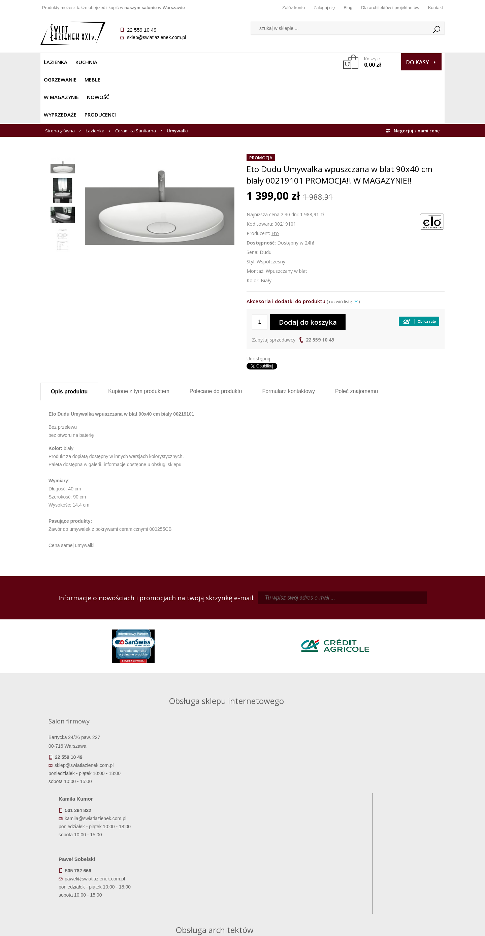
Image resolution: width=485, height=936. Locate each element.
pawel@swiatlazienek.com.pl (195, 753)
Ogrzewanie (121, 62)
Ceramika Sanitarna (135, 78)
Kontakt (435, 7)
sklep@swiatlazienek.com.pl (156, 37)
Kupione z (138, 339)
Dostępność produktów (91, 853)
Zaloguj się (324, 7)
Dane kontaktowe (394, 844)
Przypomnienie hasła (293, 863)
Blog (348, 7)
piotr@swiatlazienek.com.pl (353, 693)
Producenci (300, 62)
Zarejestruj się (293, 853)
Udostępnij (258, 306)
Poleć (356, 339)
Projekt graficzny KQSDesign (348, 926)
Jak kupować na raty (192, 863)
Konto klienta (293, 872)
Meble (154, 62)
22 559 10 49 (320, 287)
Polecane (216, 339)
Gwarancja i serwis (90, 872)
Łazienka (55, 62)
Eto (275, 180)
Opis (69, 339)
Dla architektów (394, 863)
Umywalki (177, 78)
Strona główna (60, 78)
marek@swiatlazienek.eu (350, 728)
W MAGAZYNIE (187, 62)
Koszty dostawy (90, 863)
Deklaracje (91, 891)
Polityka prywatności (192, 872)
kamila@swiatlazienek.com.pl (196, 693)
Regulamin (192, 844)
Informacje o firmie (394, 853)
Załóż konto (293, 7)
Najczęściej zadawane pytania (192, 853)
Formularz (288, 339)
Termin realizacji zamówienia (91, 844)
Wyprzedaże (260, 62)
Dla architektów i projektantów (390, 7)
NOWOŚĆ (224, 62)
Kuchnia (86, 62)
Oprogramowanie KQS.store (415, 926)
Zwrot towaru (91, 881)
